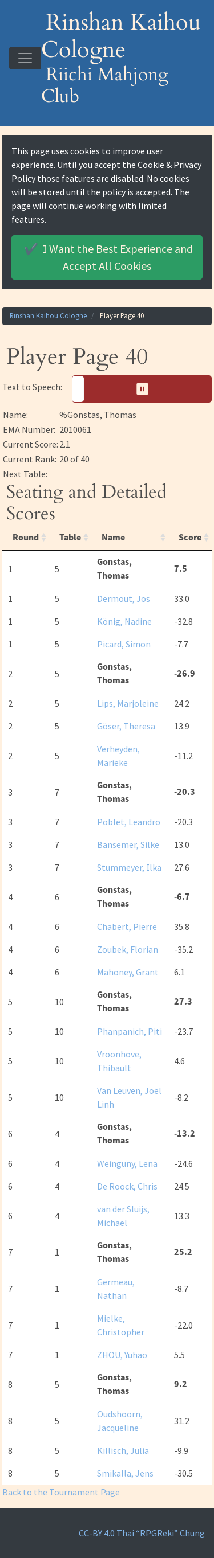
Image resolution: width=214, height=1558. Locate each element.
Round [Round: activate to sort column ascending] (26, 537)
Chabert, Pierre (127, 926)
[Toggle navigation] (25, 58)
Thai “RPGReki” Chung (160, 1533)
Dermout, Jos (123, 598)
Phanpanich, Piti (129, 1031)
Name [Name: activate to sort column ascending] (113, 537)
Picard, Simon (124, 644)
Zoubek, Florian (127, 949)
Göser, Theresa (126, 726)
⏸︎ (146, 389)
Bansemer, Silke (128, 844)
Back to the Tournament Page (61, 1492)
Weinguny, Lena (127, 1163)
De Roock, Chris (127, 1186)
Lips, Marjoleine (128, 703)
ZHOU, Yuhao (122, 1354)
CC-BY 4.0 (97, 1533)
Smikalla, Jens (125, 1473)
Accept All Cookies (107, 256)
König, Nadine (124, 621)
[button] (142, 389)
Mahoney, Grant (128, 972)
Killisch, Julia (123, 1450)
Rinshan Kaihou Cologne (48, 315)
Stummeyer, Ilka (129, 867)
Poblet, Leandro (128, 821)
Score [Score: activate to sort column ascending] (190, 537)
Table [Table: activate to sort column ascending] (70, 537)
